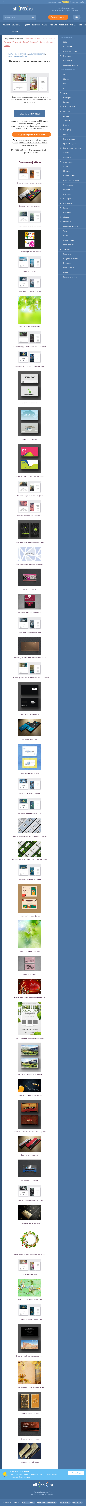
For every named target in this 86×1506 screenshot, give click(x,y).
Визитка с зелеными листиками (29, 226)
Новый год (67, 47)
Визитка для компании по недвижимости (30, 657)
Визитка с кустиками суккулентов (30, 1200)
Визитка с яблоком (30, 1274)
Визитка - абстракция (29, 1180)
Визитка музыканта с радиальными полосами (29, 836)
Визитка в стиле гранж (30, 1414)
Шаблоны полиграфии (18, 54)
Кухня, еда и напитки (72, 148)
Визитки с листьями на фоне (30, 291)
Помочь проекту (58, 17)
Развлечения (68, 254)
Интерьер (67, 130)
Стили (65, 235)
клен (27, 140)
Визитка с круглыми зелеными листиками (29, 346)
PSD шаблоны (27, 1503)
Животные (67, 120)
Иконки (66, 125)
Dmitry (45, 150)
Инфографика (69, 176)
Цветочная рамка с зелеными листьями (29, 1254)
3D (64, 74)
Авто (65, 93)
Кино (65, 134)
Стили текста (68, 240)
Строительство (69, 245)
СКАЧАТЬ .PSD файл (30, 113)
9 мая (42, 42)
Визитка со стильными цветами (29, 516)
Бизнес (66, 102)
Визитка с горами (30, 271)
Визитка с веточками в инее (30, 879)
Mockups (53, 25)
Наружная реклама (71, 180)
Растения (67, 212)
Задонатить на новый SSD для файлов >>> (31, 134)
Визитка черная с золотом (29, 1223)
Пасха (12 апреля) (30, 42)
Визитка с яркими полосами (30, 206)
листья (21, 140)
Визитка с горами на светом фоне (30, 496)
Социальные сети (70, 65)
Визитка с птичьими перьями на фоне (30, 366)
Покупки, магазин (70, 258)
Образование (68, 185)
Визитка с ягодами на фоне (29, 793)
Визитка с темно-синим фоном (30, 1095)
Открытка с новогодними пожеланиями (29, 997)
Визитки (36, 25)
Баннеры (67, 97)
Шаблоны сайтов (70, 51)
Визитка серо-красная (29, 1155)
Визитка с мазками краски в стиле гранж (29, 1132)
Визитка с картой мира (30, 1462)
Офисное (67, 194)
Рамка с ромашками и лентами (30, 1299)
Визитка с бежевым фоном (29, 916)
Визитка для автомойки (30, 773)
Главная (5, 2)
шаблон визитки (26, 142)
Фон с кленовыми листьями (29, 327)
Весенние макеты (33, 38)
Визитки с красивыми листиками (29, 183)
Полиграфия (68, 56)
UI (64, 88)
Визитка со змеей (30, 974)
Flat (64, 84)
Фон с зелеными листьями (29, 951)
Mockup (66, 79)
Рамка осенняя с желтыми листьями (30, 1387)
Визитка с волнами (29, 739)
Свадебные (67, 222)
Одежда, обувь (69, 189)
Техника (66, 249)
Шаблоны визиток (37, 54)
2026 (65, 42)
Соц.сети (26, 25)
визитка (37, 142)
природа (42, 140)
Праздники (67, 60)
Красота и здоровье (71, 143)
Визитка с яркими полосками (29, 251)
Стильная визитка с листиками (30, 1319)
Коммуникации (69, 139)
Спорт (65, 231)
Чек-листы (76, 1503)
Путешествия (68, 267)
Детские (66, 111)
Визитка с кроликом (29, 403)
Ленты (66, 153)
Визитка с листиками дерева (30, 632)
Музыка (66, 171)
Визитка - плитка (29, 589)
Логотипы (63, 25)
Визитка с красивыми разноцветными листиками (30, 677)
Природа (67, 263)
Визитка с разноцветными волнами (30, 476)
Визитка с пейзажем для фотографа (29, 1356)
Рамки (44, 25)
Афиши (73, 25)
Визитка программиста (30, 714)
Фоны (65, 272)
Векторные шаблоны (46, 1503)
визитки (33, 145)
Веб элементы (69, 107)
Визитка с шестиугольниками (29, 612)
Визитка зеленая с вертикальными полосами (29, 859)
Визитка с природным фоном (29, 813)
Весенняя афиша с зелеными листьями (29, 1038)
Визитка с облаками (29, 439)
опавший (34, 140)
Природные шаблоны (17, 56)
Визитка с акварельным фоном (30, 1075)
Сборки (66, 217)
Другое (66, 116)
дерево (15, 142)
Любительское (69, 162)
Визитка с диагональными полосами (30, 542)
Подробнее (76, 1473)
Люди (65, 166)
